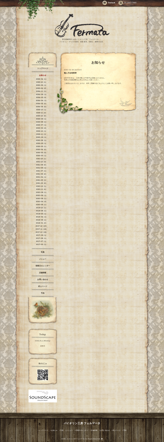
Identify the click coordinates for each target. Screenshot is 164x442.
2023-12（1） (41, 110)
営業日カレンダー (43, 266)
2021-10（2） (41, 162)
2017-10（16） (42, 232)
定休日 (42, 346)
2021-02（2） (41, 183)
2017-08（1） (41, 238)
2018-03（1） (41, 220)
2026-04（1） (41, 79)
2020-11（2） (41, 189)
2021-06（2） (41, 174)
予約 (42, 293)
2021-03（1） (41, 180)
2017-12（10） (42, 226)
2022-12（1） (41, 131)
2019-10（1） (41, 208)
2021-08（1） (41, 168)
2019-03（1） (41, 214)
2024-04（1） (41, 100)
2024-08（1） (41, 94)
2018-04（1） (41, 217)
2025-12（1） (41, 82)
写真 (42, 252)
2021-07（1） (41, 171)
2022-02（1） (41, 156)
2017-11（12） (41, 229)
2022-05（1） (41, 146)
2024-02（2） (41, 107)
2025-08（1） (41, 85)
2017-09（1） (41, 235)
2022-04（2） (41, 149)
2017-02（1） (41, 244)
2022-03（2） (41, 153)
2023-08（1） (41, 122)
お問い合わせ (42, 280)
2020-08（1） (41, 195)
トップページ (42, 69)
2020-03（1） (41, 205)
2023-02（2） (41, 128)
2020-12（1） (41, 186)
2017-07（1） (41, 241)
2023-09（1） (41, 119)
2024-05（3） (41, 97)
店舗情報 (42, 273)
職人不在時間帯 (70, 73)
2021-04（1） (41, 177)
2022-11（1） (41, 134)
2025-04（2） (41, 88)
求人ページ (42, 286)
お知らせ (42, 75)
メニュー (42, 259)
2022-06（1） (41, 143)
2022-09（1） (41, 137)
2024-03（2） (41, 104)
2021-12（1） (41, 159)
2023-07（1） (41, 125)
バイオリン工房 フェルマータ (82, 423)
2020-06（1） (41, 198)
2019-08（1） (41, 211)
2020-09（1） (41, 192)
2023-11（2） (41, 113)
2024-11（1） (41, 91)
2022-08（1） (41, 140)
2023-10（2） (41, 116)
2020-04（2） (41, 202)
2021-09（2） (41, 165)
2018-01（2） (41, 223)
